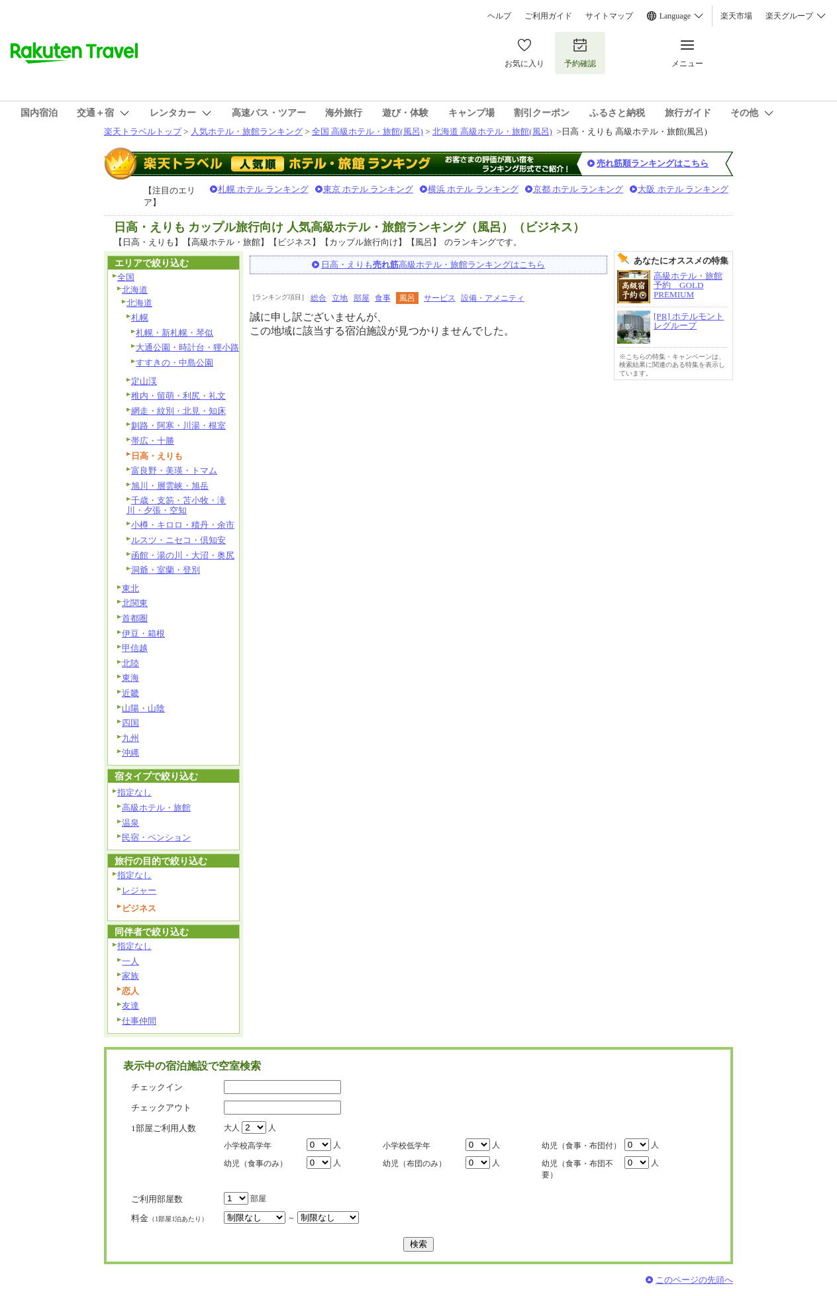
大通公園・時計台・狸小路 (187, 347)
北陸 (130, 663)
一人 (130, 961)
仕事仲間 (139, 1021)
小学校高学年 (247, 1145)
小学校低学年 (406, 1145)
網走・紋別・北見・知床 (178, 411)
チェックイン (157, 1087)
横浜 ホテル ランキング (473, 189)
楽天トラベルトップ (142, 131)
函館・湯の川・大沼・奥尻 (182, 555)
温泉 (130, 823)
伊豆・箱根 (143, 633)
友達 (130, 1006)
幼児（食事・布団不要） (577, 1169)
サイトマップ (609, 16)
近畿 (130, 693)
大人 (232, 1127)
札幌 (139, 318)
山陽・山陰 (143, 708)
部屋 (361, 298)
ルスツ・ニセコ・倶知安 (178, 540)
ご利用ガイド (548, 16)
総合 (318, 298)
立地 (340, 298)
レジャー (139, 890)
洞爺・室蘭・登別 (165, 570)
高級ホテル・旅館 (156, 808)
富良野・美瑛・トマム (174, 470)
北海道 (135, 290)
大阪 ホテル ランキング (683, 189)
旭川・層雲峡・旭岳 (170, 486)
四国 (130, 723)
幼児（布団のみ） (414, 1163)
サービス (440, 298)
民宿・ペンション (156, 837)
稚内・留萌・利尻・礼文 (178, 396)
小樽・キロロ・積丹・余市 (182, 525)
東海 (130, 678)
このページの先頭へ (694, 1280)
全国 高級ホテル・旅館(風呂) (367, 131)
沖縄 (130, 753)
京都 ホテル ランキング (578, 189)
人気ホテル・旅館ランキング (247, 131)
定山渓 (144, 381)
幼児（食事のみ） (255, 1163)
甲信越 (135, 648)
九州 (130, 738)
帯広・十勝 (152, 441)
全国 (125, 277)
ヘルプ (499, 16)
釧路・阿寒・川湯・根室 (178, 425)
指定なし (134, 792)
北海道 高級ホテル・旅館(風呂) (492, 131)
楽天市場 (736, 16)
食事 (383, 298)
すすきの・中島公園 (174, 363)
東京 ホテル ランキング (368, 189)
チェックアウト (161, 1108)
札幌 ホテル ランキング (263, 189)
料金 (169, 1218)
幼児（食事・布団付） (581, 1145)
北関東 (135, 603)
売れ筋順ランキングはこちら (653, 163)
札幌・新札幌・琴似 (174, 333)
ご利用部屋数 (157, 1199)
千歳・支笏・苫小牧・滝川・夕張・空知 (176, 505)
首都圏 (135, 618)
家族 (130, 976)
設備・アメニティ (492, 298)
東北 (130, 588)
